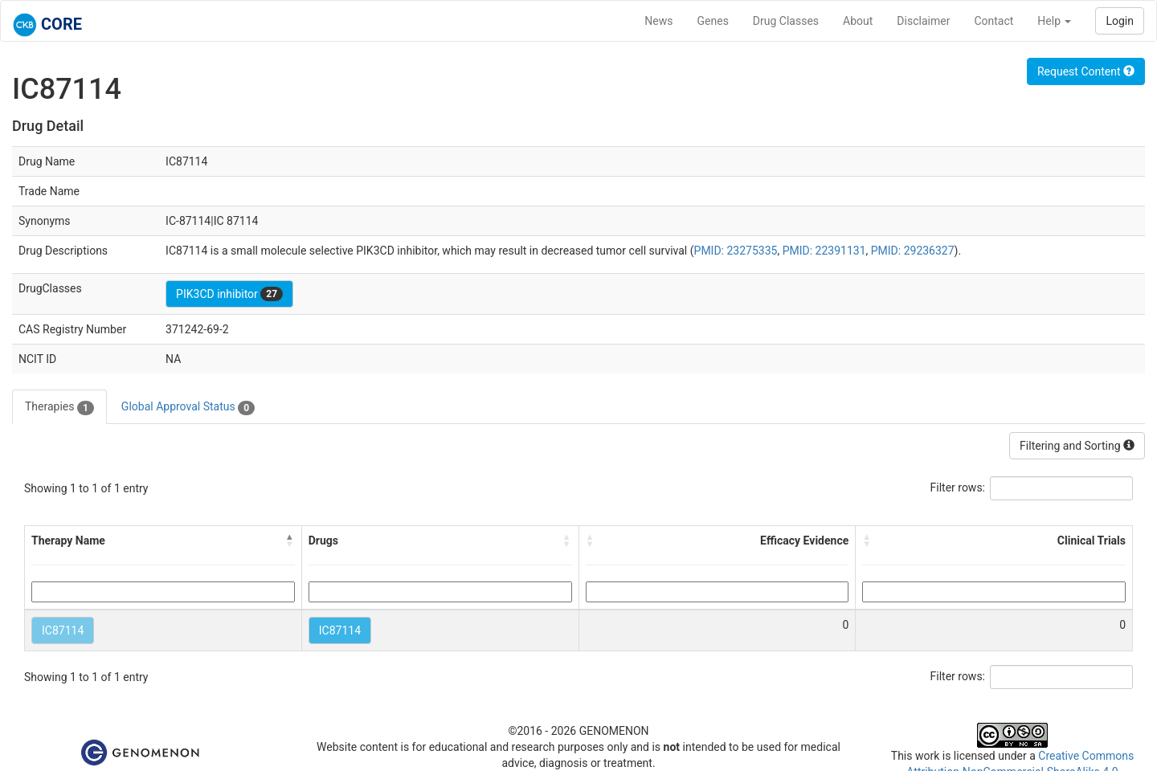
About (858, 20)
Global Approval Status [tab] (188, 407)
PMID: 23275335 (736, 250)
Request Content (1086, 71)
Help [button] (1054, 20)
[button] (290, 540)
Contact (993, 20)
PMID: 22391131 (824, 250)
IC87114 (63, 630)
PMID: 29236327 (913, 250)
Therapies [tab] (59, 407)
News (658, 20)
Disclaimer (923, 20)
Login (1120, 20)
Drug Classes (786, 20)
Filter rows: (958, 487)
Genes (713, 20)
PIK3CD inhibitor (229, 294)
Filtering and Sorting (1077, 445)
